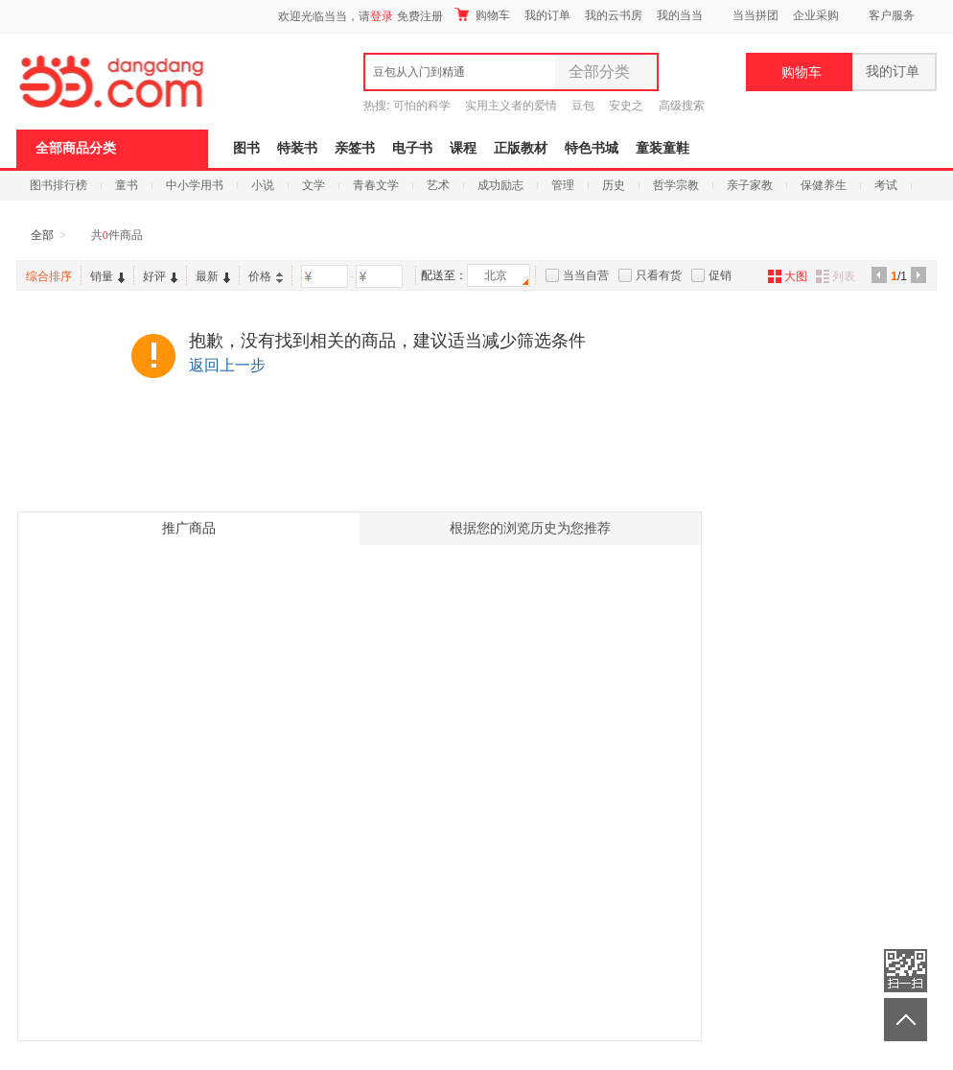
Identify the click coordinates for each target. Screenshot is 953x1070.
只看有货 (659, 275)
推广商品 (189, 528)
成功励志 (500, 185)
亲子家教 (750, 185)
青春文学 (376, 185)
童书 (126, 185)
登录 (381, 16)
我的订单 (547, 15)
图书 (246, 148)
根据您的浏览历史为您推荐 (530, 528)
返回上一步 (227, 365)
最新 (213, 276)
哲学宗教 (676, 185)
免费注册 (420, 16)
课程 (463, 148)
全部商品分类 (75, 148)
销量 (107, 276)
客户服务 (892, 15)
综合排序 (49, 276)
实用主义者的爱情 (511, 105)
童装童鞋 (662, 148)
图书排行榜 (58, 185)
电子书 (412, 148)
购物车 (482, 15)
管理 (562, 185)
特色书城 (591, 148)
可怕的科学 (422, 105)
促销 (720, 275)
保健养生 (824, 185)
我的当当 (680, 15)
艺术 (438, 185)
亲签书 (355, 148)
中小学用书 (194, 185)
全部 (42, 235)
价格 (265, 276)
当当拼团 (755, 15)
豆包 (582, 105)
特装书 (297, 148)
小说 (262, 185)
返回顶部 (905, 1019)
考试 (885, 185)
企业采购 (816, 15)
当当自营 (586, 275)
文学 (313, 185)
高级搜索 (682, 105)
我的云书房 (613, 15)
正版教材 (520, 148)
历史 (613, 185)
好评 (160, 276)
